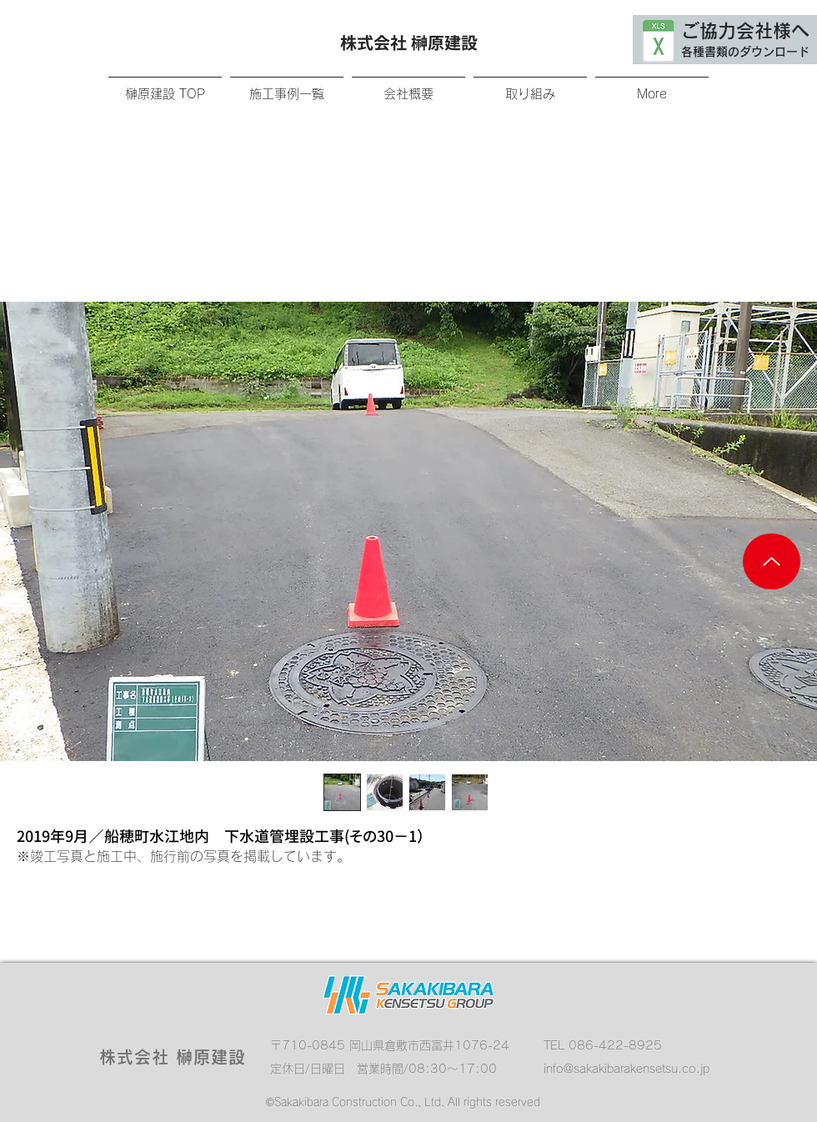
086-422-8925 (615, 1045)
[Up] (771, 561)
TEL (556, 1045)
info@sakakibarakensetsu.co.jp (626, 1068)
